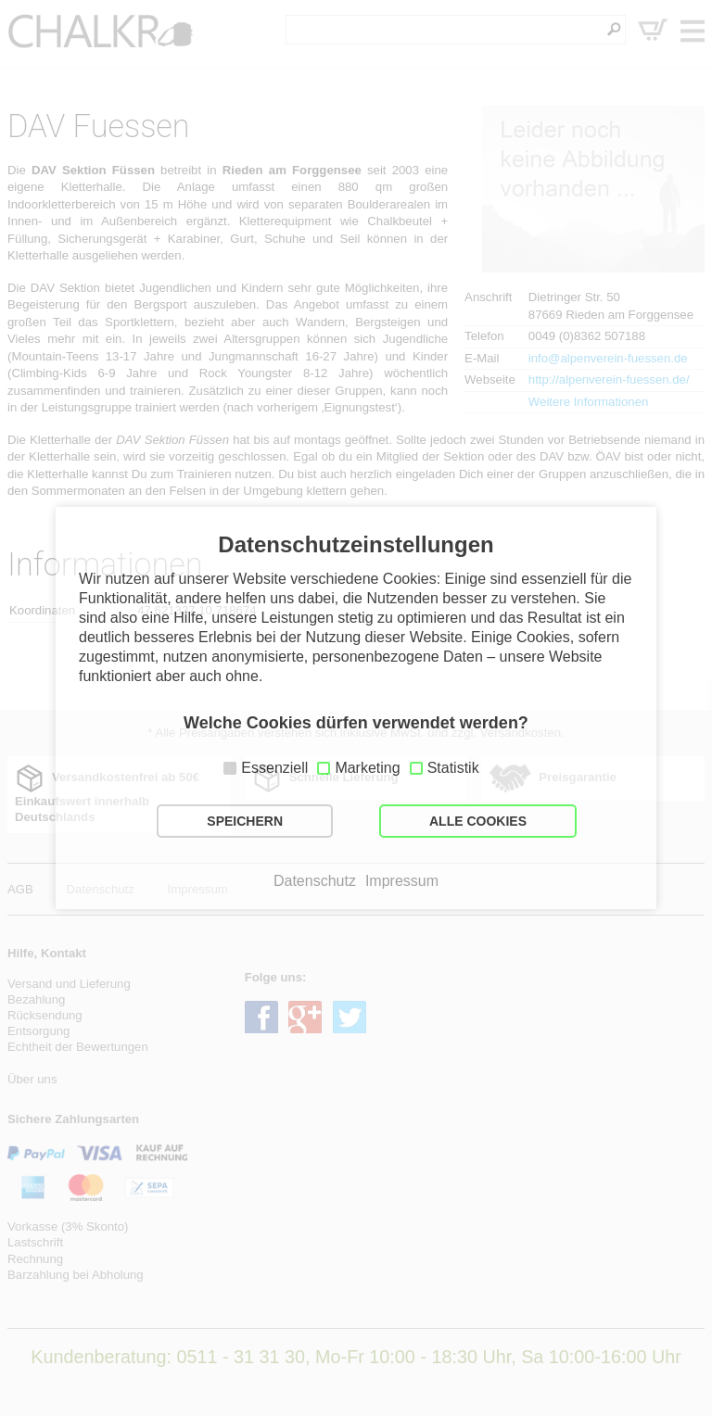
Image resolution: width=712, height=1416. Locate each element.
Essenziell (274, 768)
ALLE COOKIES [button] (478, 821)
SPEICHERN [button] (245, 821)
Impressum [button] (402, 881)
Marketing (367, 768)
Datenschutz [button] (314, 881)
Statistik (453, 768)
